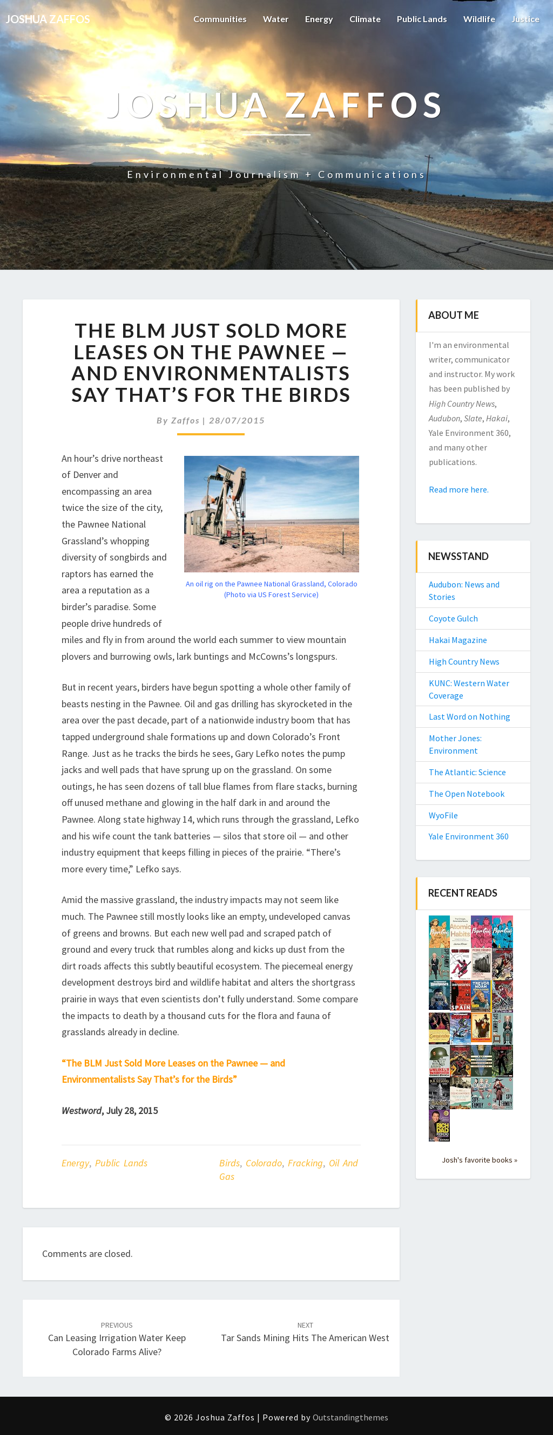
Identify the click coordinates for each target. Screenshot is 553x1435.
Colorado (264, 1163)
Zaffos (185, 420)
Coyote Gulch (453, 618)
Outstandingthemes (350, 1417)
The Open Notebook (466, 793)
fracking (305, 1163)
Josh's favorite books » (479, 1160)
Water (276, 18)
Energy (319, 18)
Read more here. (459, 489)
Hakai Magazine (458, 639)
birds (229, 1163)
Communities (220, 18)
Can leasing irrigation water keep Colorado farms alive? (117, 1339)
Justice (525, 18)
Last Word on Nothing (469, 716)
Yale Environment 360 (469, 836)
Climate (365, 18)
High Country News (464, 661)
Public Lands (422, 18)
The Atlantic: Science (467, 772)
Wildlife (479, 18)
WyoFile (443, 815)
